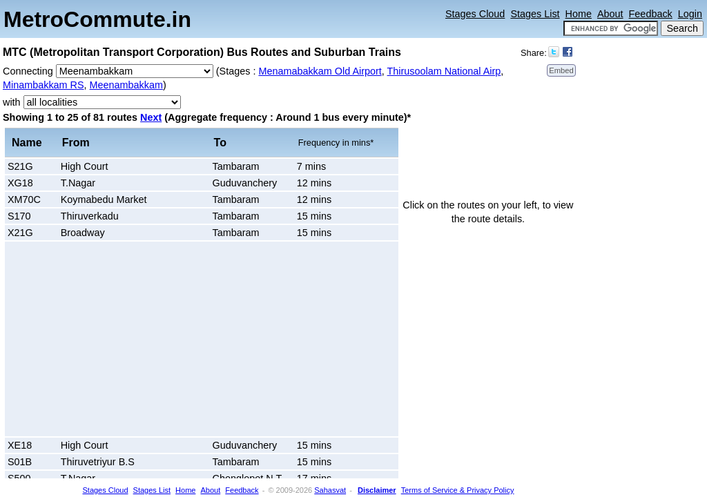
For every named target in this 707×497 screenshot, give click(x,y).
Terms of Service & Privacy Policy (457, 490)
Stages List (534, 13)
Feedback (650, 13)
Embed (561, 70)
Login (690, 13)
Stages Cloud (475, 13)
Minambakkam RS (43, 84)
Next (151, 117)
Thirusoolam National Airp (444, 71)
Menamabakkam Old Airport (319, 71)
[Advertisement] (124, 339)
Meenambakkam (126, 84)
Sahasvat (330, 490)
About (610, 13)
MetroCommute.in (97, 19)
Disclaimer (377, 490)
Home (578, 13)
